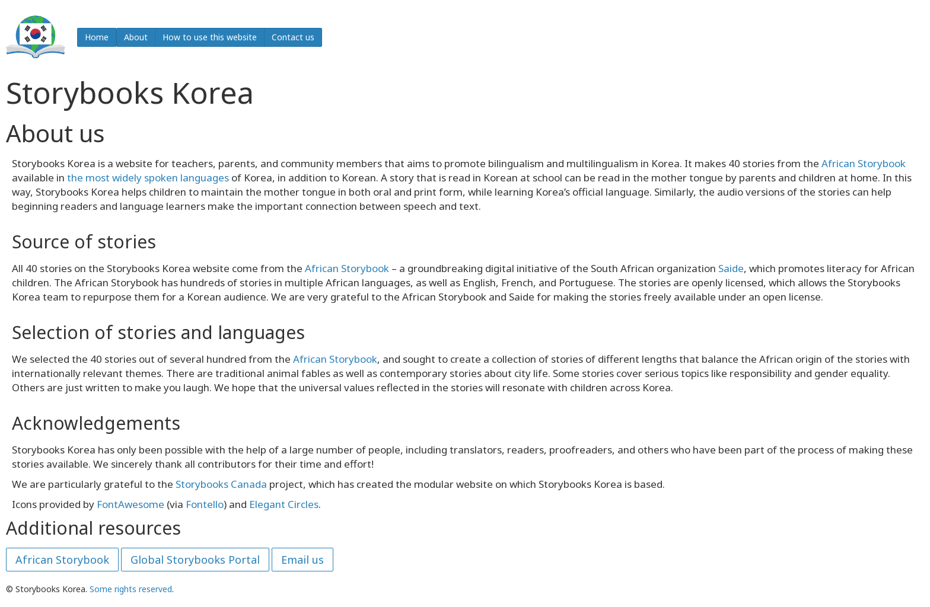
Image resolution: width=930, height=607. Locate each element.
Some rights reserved (131, 589)
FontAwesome (130, 504)
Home (97, 37)
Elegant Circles (284, 504)
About (136, 37)
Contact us (293, 37)
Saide (731, 268)
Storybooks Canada (221, 484)
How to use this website (210, 37)
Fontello (205, 504)
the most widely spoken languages (148, 177)
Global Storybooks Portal (195, 559)
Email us (302, 559)
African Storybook (863, 163)
